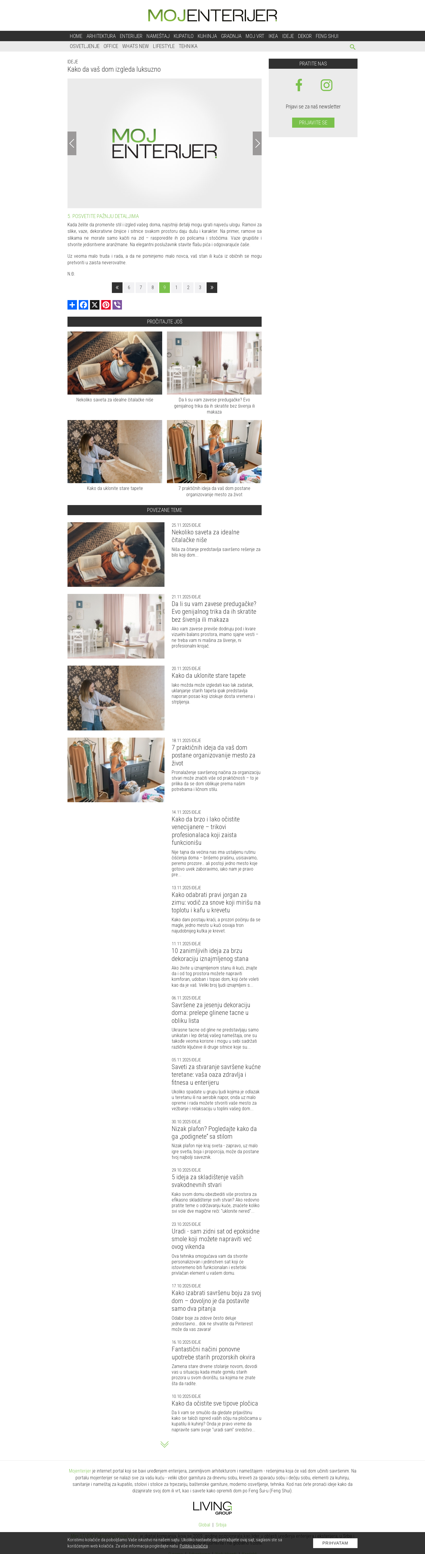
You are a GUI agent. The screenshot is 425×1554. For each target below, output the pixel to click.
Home (76, 36)
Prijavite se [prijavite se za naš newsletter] (313, 122)
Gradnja (231, 36)
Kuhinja (207, 36)
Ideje (288, 36)
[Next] (257, 143)
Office (111, 46)
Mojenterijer (80, 1471)
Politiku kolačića (194, 1546)
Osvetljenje (84, 46)
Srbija (221, 1525)
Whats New (135, 46)
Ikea (273, 36)
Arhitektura (101, 36)
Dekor (305, 36)
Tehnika (188, 46)
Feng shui (327, 36)
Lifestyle (164, 46)
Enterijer (131, 36)
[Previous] (71, 143)
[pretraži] (353, 47)
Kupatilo (184, 36)
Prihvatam (335, 1543)
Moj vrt (255, 36)
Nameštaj (158, 36)
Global (204, 1525)
